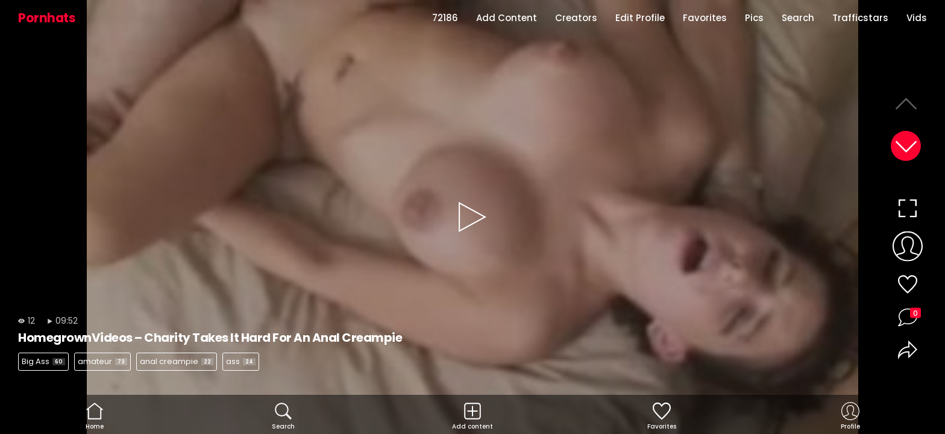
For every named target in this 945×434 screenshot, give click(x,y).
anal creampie (176, 361)
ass (241, 361)
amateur (102, 361)
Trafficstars (860, 17)
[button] (906, 146)
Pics (754, 17)
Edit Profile (640, 17)
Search (798, 17)
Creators (576, 17)
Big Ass (43, 361)
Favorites (705, 17)
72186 (445, 17)
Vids (916, 17)
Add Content (506, 17)
